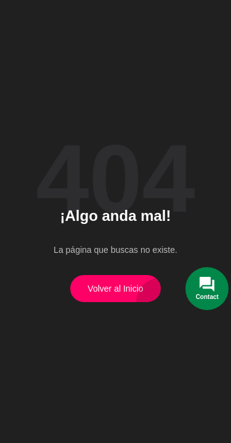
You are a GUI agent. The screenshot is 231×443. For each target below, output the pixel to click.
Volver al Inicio (115, 288)
